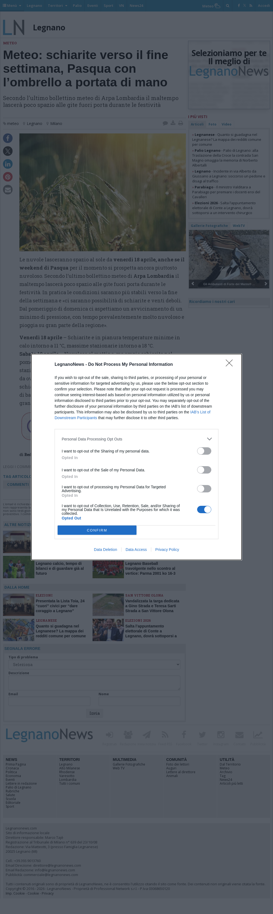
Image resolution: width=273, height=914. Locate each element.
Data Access (136, 549)
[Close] (231, 365)
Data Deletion (105, 549)
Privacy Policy (167, 549)
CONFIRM (97, 530)
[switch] (204, 451)
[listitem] (136, 439)
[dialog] (136, 457)
